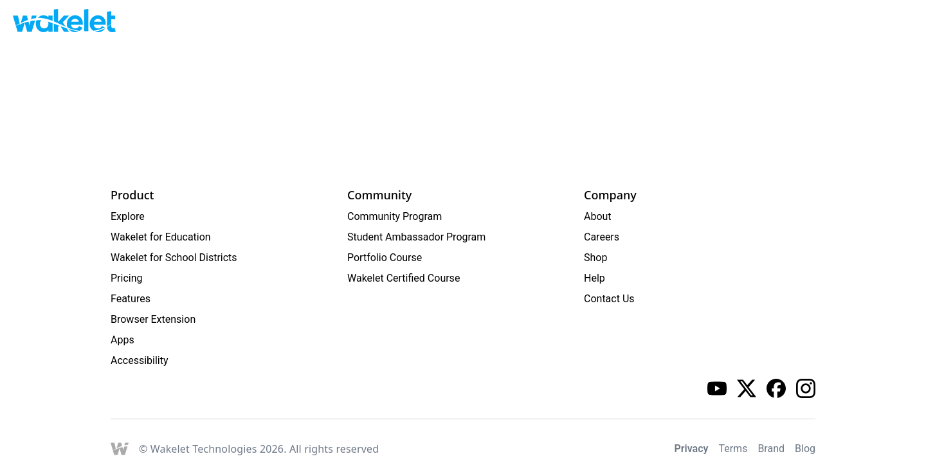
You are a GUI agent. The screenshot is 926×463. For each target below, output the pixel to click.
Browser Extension (153, 319)
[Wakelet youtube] (717, 388)
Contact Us (609, 299)
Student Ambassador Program (416, 237)
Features (130, 299)
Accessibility (139, 360)
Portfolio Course (384, 257)
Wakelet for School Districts (174, 257)
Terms (732, 448)
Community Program (394, 216)
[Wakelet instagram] (805, 388)
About (598, 216)
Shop (595, 257)
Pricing (127, 278)
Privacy (691, 448)
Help (594, 278)
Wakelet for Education (161, 237)
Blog (805, 448)
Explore (128, 216)
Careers (601, 237)
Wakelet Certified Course (403, 278)
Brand (771, 448)
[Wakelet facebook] (776, 388)
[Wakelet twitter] (746, 388)
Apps (122, 340)
